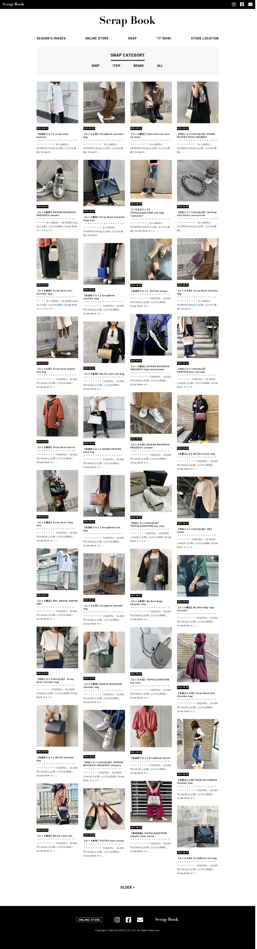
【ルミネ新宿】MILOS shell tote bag (103, 374)
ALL (160, 66)
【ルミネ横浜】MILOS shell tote (54, 836)
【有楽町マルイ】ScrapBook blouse (150, 758)
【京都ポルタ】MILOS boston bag (196, 454)
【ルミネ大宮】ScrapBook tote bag (197, 858)
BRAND (139, 66)
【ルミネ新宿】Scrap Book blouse (56, 447)
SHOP (96, 66)
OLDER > (127, 887)
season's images (51, 38)
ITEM (117, 66)
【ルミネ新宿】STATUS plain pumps (103, 841)
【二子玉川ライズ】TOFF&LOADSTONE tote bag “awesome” (147, 212)
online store (97, 38)
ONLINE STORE (89, 919)
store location (205, 38)
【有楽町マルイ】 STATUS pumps (149, 291)
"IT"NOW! (164, 38)
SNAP (132, 38)
